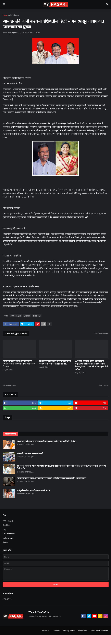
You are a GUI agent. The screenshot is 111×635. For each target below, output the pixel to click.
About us (45, 631)
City (4, 529)
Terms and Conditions (99, 631)
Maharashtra (8, 538)
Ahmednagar (14, 15)
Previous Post (10, 385)
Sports (5, 542)
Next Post (102, 385)
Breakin (27, 316)
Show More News (101, 333)
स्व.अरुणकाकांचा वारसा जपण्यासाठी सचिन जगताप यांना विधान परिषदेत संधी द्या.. (55, 362)
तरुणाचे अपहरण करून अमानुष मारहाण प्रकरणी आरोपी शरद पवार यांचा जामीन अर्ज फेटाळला (19, 364)
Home (5, 15)
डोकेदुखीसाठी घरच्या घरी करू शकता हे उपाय (33, 490)
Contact (56, 631)
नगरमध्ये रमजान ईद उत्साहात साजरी (30, 453)
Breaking (36, 316)
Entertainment (9, 533)
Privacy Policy (69, 631)
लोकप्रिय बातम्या (10, 434)
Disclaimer (82, 631)
